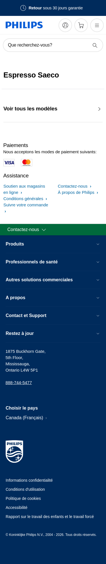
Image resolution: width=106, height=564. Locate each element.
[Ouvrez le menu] (97, 25)
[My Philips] (65, 25)
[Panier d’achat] (81, 25)
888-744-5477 (18, 382)
